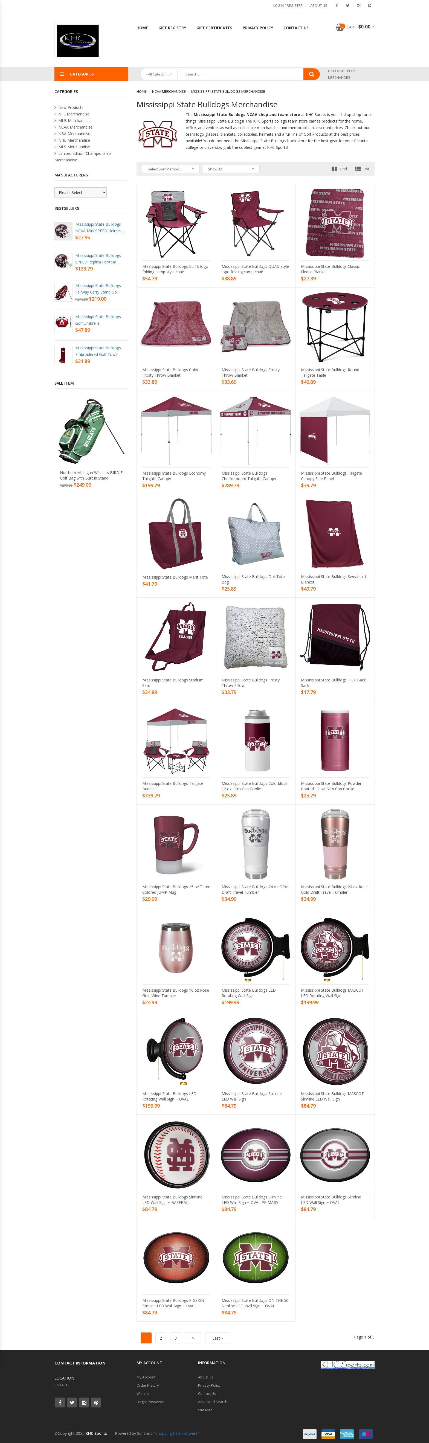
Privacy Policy (258, 27)
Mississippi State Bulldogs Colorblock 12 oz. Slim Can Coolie (254, 786)
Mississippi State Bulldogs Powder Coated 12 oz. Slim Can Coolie (331, 786)
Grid (339, 169)
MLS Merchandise (72, 146)
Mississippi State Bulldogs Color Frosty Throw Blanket (170, 372)
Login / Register (288, 5)
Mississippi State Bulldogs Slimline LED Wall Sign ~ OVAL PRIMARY (252, 1199)
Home (142, 27)
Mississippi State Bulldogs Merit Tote (175, 577)
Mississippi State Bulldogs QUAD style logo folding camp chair (255, 269)
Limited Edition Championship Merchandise (82, 156)
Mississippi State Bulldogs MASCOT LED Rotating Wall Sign (332, 993)
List (362, 169)
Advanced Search (212, 1401)
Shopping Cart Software (176, 1433)
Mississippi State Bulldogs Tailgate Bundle (172, 786)
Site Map (205, 1409)
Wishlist (143, 1393)
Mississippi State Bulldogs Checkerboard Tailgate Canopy (249, 476)
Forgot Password (150, 1401)
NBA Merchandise (72, 133)
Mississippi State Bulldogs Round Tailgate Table (330, 372)
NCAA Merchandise (169, 91)
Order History (148, 1385)
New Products (68, 107)
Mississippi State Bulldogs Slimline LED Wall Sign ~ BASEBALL (172, 1199)
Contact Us (296, 27)
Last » (217, 1338)
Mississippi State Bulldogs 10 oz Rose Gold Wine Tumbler (175, 993)
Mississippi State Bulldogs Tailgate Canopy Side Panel (331, 476)
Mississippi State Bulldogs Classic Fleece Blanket (330, 269)
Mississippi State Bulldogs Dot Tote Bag (253, 579)
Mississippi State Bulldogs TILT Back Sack (333, 682)
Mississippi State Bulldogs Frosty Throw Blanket (251, 372)
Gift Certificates (214, 27)
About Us (318, 5)
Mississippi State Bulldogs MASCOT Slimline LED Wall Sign (332, 1096)
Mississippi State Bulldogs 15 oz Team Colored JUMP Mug (176, 889)
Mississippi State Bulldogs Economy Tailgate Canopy (174, 476)
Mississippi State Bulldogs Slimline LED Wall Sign (252, 1096)
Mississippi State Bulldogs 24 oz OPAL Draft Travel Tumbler (255, 889)
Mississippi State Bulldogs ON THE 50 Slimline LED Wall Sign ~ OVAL (255, 1303)
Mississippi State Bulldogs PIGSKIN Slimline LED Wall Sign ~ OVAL (173, 1303)
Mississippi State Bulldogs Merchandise (228, 91)
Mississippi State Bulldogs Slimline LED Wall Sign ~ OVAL (331, 1199)
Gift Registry (172, 27)
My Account (146, 1377)
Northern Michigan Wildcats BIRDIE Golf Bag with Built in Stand (91, 475)
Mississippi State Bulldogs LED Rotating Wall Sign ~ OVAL (169, 1096)
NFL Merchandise (71, 114)
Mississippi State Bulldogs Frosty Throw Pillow (251, 682)
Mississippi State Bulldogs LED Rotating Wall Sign (249, 993)
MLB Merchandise (72, 120)
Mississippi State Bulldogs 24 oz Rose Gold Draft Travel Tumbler (334, 889)
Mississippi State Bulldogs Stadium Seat (173, 682)
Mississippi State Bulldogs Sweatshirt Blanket (333, 579)
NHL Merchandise (72, 140)
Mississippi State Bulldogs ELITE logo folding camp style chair (175, 269)
